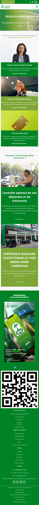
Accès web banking (35, 1)
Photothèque (19, 454)
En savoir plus (19, 219)
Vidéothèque (19, 457)
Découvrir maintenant (19, 73)
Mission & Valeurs (19, 417)
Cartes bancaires (19, 439)
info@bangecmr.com (21, 475)
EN (33, 2)
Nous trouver (30, 2)
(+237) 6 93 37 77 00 (21, 470)
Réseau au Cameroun (19, 423)
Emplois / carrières (19, 427)
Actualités (19, 451)
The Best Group (22, 502)
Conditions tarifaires (19, 499)
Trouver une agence (19, 463)
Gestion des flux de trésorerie (19, 445)
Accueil (14, 11)
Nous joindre (19, 460)
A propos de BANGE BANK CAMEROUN (20, 414)
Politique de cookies (19, 492)
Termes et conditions (19, 497)
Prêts (19, 442)
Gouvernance (19, 419)
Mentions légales (19, 490)
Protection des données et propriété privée (19, 494)
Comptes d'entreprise (19, 436)
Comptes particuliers (19, 433)
